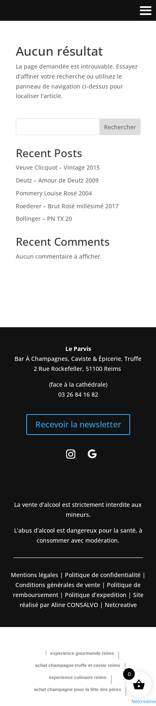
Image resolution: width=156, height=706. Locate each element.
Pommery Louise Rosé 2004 (54, 193)
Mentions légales (34, 575)
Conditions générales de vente (57, 585)
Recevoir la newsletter (78, 424)
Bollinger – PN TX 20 (44, 218)
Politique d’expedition (94, 595)
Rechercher (120, 127)
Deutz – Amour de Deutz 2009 (57, 180)
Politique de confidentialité (102, 575)
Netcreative (143, 701)
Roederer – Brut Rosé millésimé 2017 (67, 206)
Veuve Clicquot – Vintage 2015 (58, 167)
